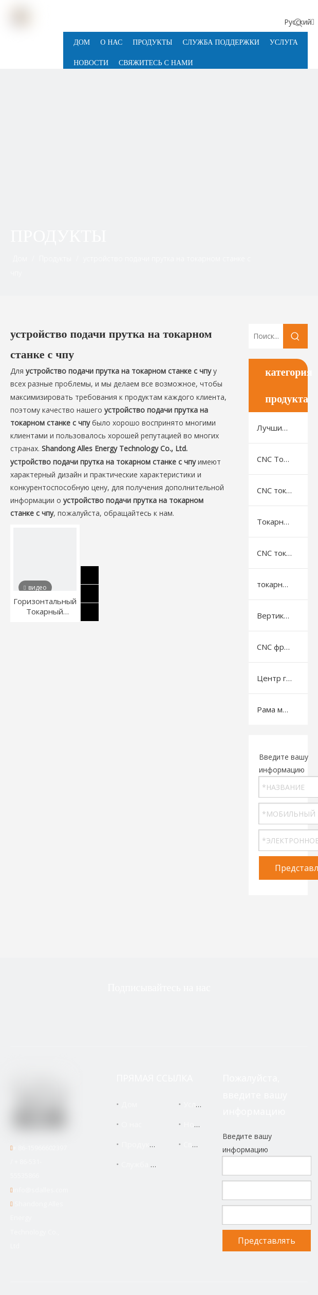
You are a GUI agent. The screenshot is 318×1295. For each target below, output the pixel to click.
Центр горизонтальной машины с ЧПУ (282, 678)
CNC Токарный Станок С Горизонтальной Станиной (282, 459)
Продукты (140, 1144)
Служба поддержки (157, 1164)
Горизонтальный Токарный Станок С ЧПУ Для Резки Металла (45, 606)
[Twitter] (109, 1015)
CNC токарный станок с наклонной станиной (282, 490)
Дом (129, 1104)
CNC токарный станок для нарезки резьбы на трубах (282, 553)
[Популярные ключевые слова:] (298, 22)
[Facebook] (142, 1015)
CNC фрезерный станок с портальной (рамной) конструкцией (282, 647)
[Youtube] (206, 1015)
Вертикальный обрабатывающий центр (282, 615)
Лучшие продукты (282, 427)
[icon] (291, 246)
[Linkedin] (174, 1015)
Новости (199, 1124)
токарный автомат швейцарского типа (282, 584)
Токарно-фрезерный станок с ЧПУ (282, 521)
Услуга (195, 1104)
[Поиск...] (266, 336)
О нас (131, 1124)
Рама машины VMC (282, 709)
